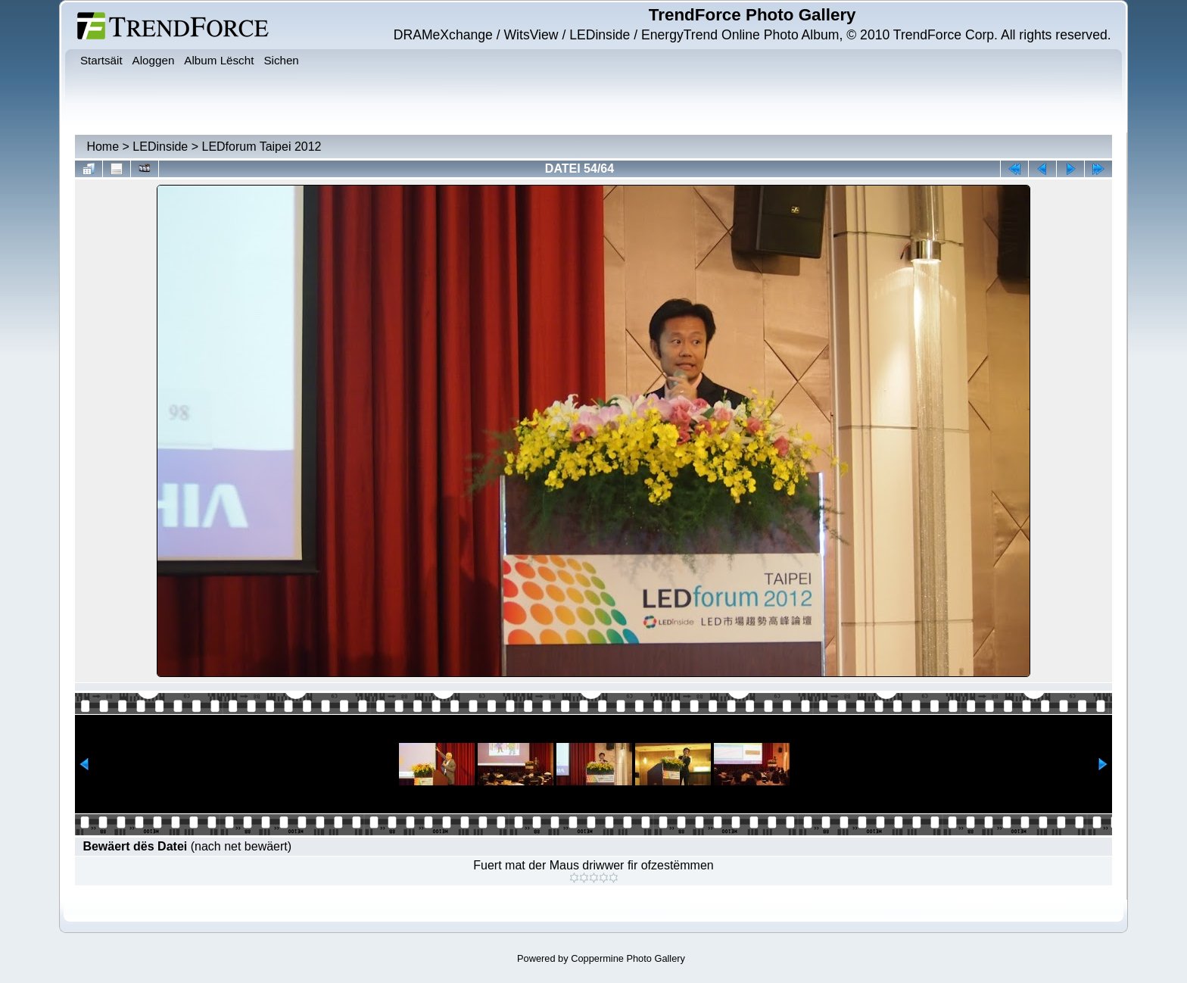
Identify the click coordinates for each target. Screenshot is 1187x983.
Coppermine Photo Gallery (628, 958)
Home (102, 146)
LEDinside (160, 146)
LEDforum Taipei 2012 (261, 146)
